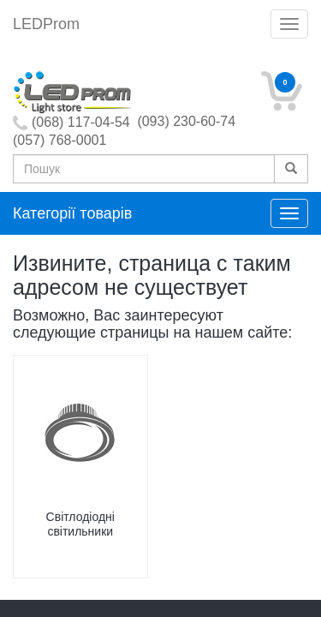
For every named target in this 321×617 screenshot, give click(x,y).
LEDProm (46, 24)
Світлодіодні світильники (80, 524)
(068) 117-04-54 (81, 122)
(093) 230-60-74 (186, 121)
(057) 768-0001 (59, 140)
